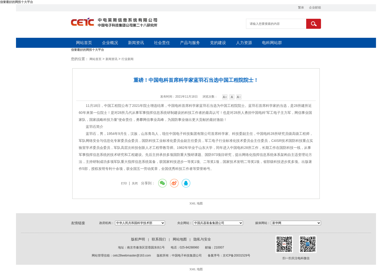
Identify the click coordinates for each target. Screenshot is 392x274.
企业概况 (110, 43)
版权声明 (138, 239)
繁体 (301, 7)
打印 (124, 183)
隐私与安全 (202, 239)
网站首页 (84, 43)
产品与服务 (190, 43)
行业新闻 (128, 59)
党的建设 (218, 43)
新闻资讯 (136, 43)
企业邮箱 (315, 7)
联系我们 (159, 239)
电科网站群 (272, 43)
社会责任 (162, 43)
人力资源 (244, 43)
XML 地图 (195, 203)
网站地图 (180, 239)
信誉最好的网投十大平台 (16, 2)
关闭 (135, 183)
